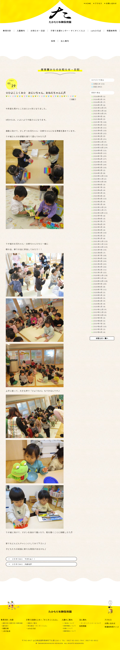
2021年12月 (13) (100, 241)
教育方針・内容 (7, 620)
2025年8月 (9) (99, 119)
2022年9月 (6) (99, 216)
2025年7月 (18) (99, 122)
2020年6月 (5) (99, 292)
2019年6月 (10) (99, 326)
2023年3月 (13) (99, 199)
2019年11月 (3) (99, 312)
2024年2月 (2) (99, 170)
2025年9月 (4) (99, 116)
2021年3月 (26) (99, 267)
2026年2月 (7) (99, 102)
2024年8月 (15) (99, 153)
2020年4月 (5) (99, 298)
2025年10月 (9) (99, 113)
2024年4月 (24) (99, 165)
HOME (88, 3)
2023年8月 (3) (99, 185)
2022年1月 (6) (99, 238)
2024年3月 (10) (99, 167)
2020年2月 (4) (99, 304)
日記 (73, 99)
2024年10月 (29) (100, 148)
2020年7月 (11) (99, 290)
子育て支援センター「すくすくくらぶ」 (42, 620)
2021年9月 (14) (99, 250)
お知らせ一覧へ (102, 338)
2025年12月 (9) (99, 108)
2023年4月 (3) (99, 196)
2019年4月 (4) (99, 332)
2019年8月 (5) (99, 321)
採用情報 (83, 626)
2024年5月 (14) (99, 162)
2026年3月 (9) (99, 99)
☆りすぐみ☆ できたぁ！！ (23, 559)
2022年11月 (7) (99, 210)
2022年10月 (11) (100, 213)
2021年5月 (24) (99, 261)
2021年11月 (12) (100, 244)
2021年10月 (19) (100, 247)
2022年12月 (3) (99, 207)
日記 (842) (97, 87)
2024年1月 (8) (99, 173)
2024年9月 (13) (99, 150)
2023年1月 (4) (99, 204)
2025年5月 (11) (99, 128)
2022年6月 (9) (99, 224)
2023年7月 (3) (99, 187)
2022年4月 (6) (99, 230)
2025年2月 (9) (99, 136)
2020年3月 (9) (99, 301)
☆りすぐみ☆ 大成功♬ (22, 564)
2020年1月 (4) (99, 307)
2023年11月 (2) (99, 179)
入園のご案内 (67, 620)
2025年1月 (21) (99, 139)
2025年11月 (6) (99, 111)
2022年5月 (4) (99, 227)
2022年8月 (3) (99, 219)
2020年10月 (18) (100, 281)
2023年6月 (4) (99, 190)
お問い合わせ (111, 3)
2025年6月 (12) (99, 125)
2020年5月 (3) (99, 295)
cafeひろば (32, 628)
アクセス (98, 3)
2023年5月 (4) (99, 193)
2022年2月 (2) (99, 236)
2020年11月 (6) (99, 278)
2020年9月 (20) (99, 284)
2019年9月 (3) (99, 318)
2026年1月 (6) (99, 105)
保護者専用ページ (112, 627)
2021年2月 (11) (99, 270)
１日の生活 (6, 631)
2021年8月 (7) (99, 253)
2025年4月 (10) (99, 131)
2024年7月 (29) (99, 156)
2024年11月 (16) (100, 145)
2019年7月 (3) (99, 324)
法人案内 (83, 620)
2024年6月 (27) (99, 159)
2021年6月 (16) (99, 258)
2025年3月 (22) (99, 133)
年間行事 (6, 628)
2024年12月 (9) (99, 142)
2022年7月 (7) (99, 221)
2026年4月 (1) (99, 96)
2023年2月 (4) (99, 202)
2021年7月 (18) (99, 255)
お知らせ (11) (99, 84)
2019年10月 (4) (99, 315)
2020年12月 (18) (100, 275)
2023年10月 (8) (99, 182)
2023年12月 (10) (100, 176)
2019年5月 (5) (99, 329)
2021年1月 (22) (99, 272)
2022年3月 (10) (99, 233)
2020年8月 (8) (99, 287)
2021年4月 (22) (99, 264)
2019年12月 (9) (99, 309)
